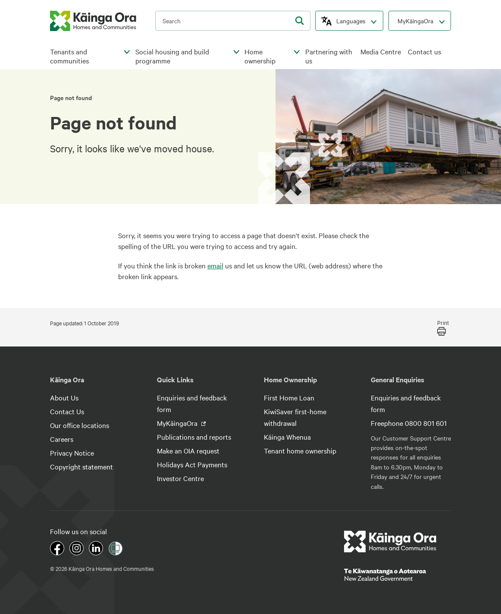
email (215, 265)
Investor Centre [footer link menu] (180, 478)
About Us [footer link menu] (64, 397)
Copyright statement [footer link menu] (81, 466)
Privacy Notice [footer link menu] (72, 452)
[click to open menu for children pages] (127, 52)
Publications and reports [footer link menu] (194, 436)
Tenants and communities (69, 56)
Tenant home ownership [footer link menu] (300, 450)
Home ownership (260, 56)
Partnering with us (328, 56)
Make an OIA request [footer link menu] (188, 450)
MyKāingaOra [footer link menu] (178, 423)
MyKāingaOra (415, 20)
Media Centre (380, 51)
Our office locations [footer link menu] (79, 425)
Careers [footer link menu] (61, 439)
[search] (299, 20)
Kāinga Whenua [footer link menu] (287, 436)
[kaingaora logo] (93, 21)
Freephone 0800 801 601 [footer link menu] (409, 423)
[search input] (232, 21)
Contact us (424, 51)
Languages (351, 20)
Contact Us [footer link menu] (67, 411)
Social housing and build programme (172, 56)
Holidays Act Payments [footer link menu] (192, 464)
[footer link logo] (390, 541)
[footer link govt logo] (397, 575)
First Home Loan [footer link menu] (289, 397)
